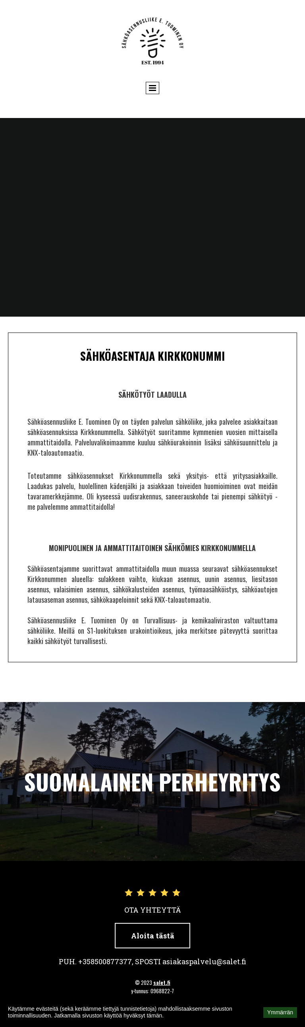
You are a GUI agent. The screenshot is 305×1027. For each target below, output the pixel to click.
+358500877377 (105, 961)
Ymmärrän (280, 1012)
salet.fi (161, 982)
